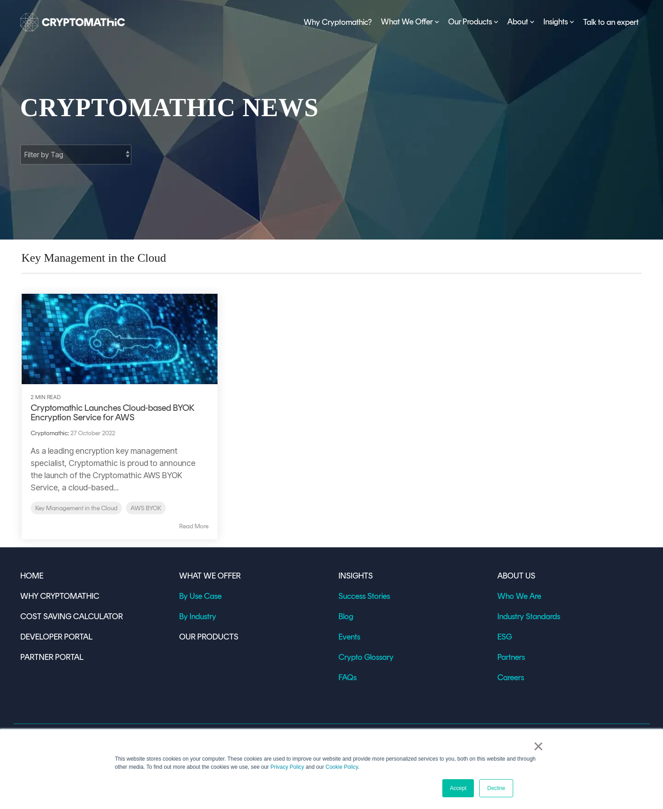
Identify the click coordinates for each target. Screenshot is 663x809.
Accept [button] (458, 788)
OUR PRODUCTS (208, 637)
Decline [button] (496, 788)
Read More (194, 526)
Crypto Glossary (366, 657)
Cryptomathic (49, 433)
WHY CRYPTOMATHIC (59, 596)
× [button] (538, 746)
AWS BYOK (145, 508)
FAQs (347, 677)
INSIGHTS (355, 576)
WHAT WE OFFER (210, 576)
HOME (31, 576)
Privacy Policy (287, 767)
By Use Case (200, 596)
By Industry (197, 616)
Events (349, 637)
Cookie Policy (341, 767)
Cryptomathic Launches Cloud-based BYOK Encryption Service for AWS (113, 412)
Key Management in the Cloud (76, 508)
